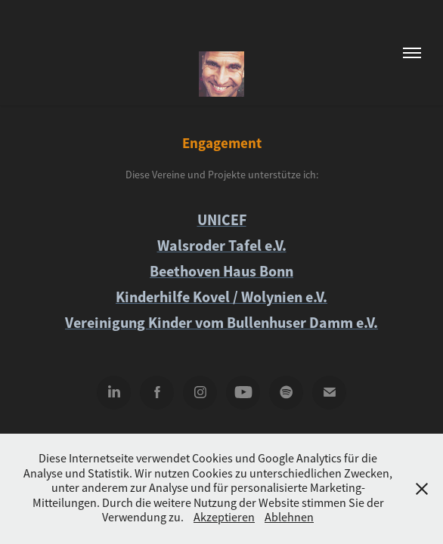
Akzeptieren (224, 517)
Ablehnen (289, 517)
